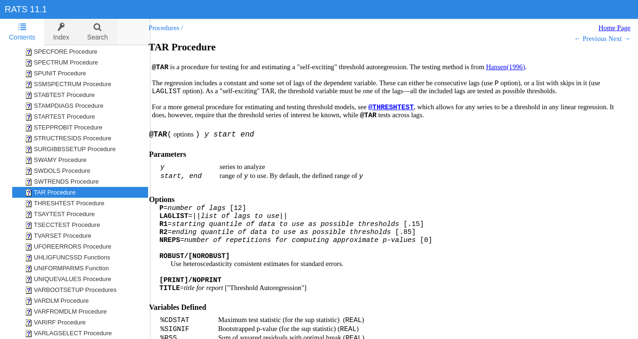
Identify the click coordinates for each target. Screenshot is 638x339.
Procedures (173, 28)
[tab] (22, 32)
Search (97, 32)
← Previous (590, 38)
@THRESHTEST (400, 107)
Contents (22, 32)
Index (61, 32)
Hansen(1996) (515, 67)
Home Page (614, 28)
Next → (619, 38)
